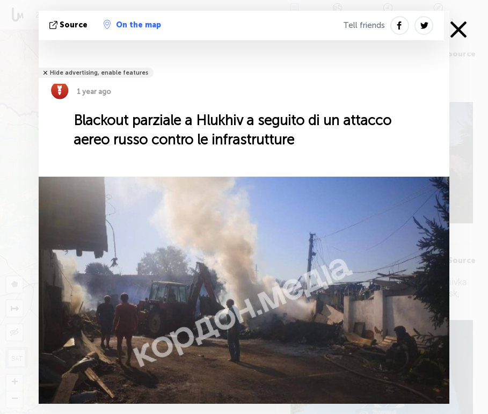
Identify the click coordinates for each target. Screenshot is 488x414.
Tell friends (364, 25)
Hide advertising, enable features (99, 72)
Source (70, 25)
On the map (132, 25)
